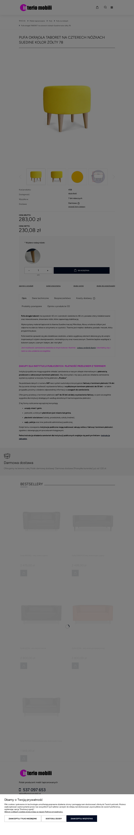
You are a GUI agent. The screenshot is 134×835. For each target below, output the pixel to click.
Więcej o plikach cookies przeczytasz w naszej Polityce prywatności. (33, 812)
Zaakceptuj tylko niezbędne (23, 819)
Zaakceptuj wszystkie (82, 819)
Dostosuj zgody (54, 819)
